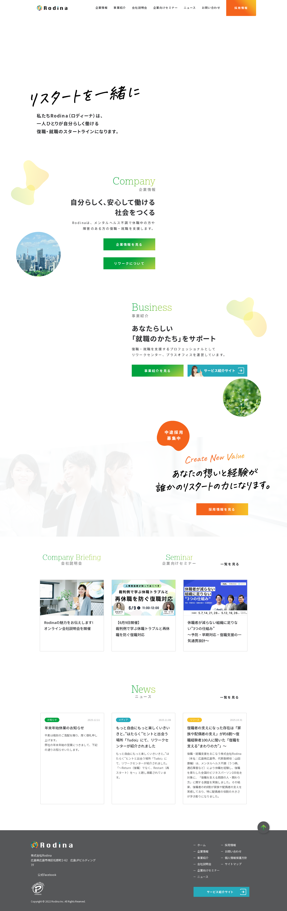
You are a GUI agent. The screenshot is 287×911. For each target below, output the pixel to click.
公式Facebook (47, 875)
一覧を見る (229, 703)
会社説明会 (139, 8)
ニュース (190, 8)
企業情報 (101, 8)
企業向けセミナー (165, 8)
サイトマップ (233, 864)
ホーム (201, 845)
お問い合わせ (211, 8)
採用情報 (241, 8)
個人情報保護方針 (236, 858)
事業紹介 (120, 8)
